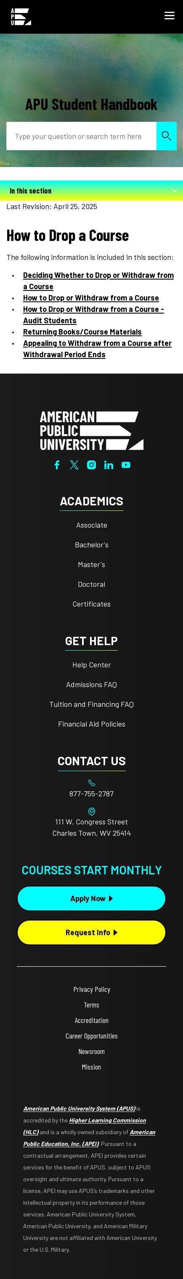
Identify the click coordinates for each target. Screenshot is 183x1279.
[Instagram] (91, 463)
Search (166, 136)
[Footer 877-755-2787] (91, 793)
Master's (91, 564)
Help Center (91, 664)
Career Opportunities (92, 1035)
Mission (91, 1066)
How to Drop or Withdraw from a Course (91, 297)
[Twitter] (74, 463)
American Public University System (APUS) (79, 1108)
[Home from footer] (91, 429)
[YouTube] (126, 463)
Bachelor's (92, 544)
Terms (91, 1004)
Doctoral (91, 583)
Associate (91, 524)
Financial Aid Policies (91, 723)
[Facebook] (57, 463)
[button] (169, 17)
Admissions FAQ (91, 684)
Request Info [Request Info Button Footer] (88, 932)
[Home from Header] (21, 16)
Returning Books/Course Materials (82, 331)
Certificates (91, 603)
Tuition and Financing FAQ (91, 704)
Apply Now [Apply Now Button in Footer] (88, 898)
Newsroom (91, 1051)
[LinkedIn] (108, 463)
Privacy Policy (91, 989)
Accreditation (92, 1020)
